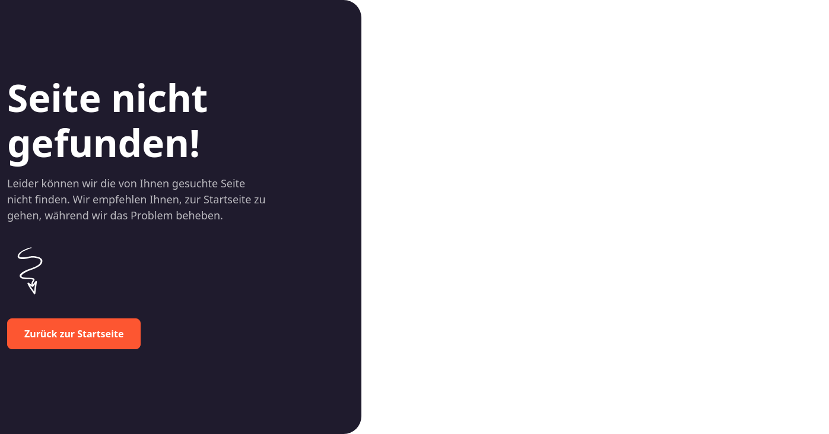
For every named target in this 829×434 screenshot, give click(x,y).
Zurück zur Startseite (73, 333)
